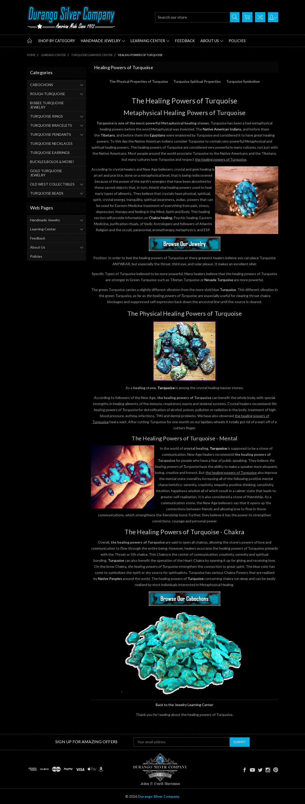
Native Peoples (110, 578)
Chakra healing (160, 218)
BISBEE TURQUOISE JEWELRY (47, 105)
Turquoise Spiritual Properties (197, 81)
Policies (237, 40)
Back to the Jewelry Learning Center (184, 705)
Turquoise (228, 289)
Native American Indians (222, 129)
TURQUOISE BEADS (46, 193)
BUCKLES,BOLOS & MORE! (52, 161)
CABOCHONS (41, 85)
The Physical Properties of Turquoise (138, 81)
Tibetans (108, 135)
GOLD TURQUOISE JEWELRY (46, 173)
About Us (211, 40)
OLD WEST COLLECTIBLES (52, 184)
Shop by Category (56, 40)
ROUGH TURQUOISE (47, 94)
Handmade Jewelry (103, 40)
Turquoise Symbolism (243, 81)
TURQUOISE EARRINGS (50, 152)
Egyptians (158, 135)
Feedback (185, 40)
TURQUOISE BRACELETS (51, 125)
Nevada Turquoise (218, 280)
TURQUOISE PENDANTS (50, 134)
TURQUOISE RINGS (46, 116)
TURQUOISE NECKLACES (51, 143)
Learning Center (149, 40)
